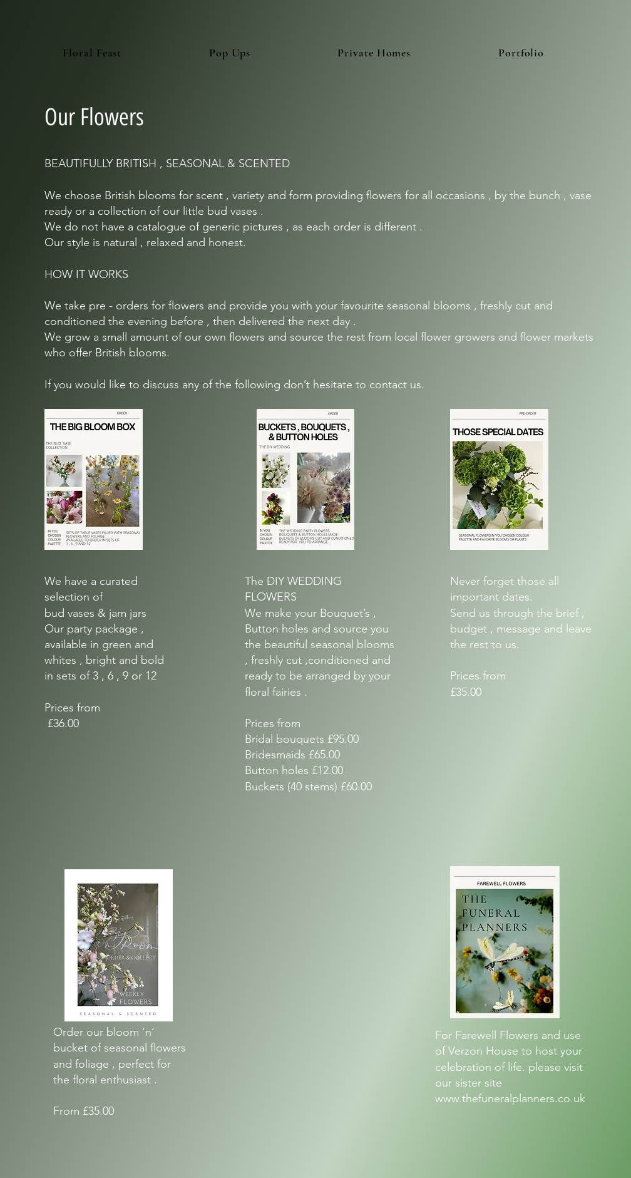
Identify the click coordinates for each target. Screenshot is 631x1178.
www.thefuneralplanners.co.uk (510, 1098)
